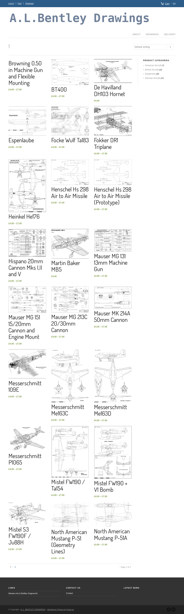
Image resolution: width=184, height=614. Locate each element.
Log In (11, 3)
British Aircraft (151, 69)
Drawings (33, 34)
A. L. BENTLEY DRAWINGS (32, 609)
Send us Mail (169, 609)
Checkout (29, 3)
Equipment (150, 74)
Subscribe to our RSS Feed (173, 609)
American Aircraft (153, 65)
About (18, 34)
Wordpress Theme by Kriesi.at (60, 609)
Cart (167, 3)
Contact (69, 593)
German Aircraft (152, 78)
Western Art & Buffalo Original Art (23, 593)
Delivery (51, 34)
